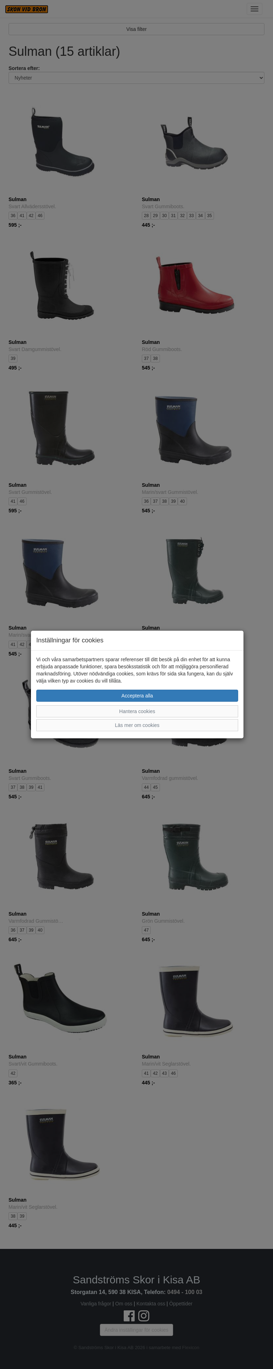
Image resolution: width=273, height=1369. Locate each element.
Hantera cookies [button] (137, 711)
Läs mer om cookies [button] (137, 725)
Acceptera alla (137, 696)
